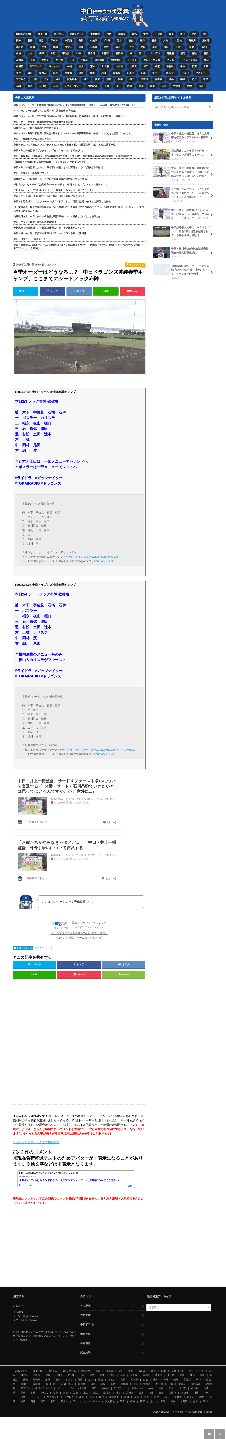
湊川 (201, 85)
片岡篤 (68, 73)
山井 (164, 85)
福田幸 (119, 53)
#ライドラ (74, 556)
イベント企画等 (189, 60)
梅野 (41, 53)
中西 (145, 34)
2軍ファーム (76, 34)
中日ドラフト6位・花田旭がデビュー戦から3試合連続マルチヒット (49, 195)
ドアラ (130, 47)
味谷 (55, 73)
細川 (171, 34)
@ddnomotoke (29, 1341)
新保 (205, 79)
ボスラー (171, 73)
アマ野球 (85, 1327)
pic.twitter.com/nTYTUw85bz (117, 749)
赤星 (189, 85)
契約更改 (92, 85)
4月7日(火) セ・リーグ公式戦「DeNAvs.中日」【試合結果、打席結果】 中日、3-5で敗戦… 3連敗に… (69, 116)
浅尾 (34, 79)
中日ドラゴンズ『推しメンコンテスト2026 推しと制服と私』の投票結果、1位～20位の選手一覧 (64, 144)
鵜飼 (80, 40)
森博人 (42, 73)
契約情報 (115, 60)
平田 (106, 85)
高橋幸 (19, 60)
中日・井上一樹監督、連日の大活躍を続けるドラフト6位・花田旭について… (181, 137)
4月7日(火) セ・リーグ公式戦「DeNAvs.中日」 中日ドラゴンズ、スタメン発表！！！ (60, 184)
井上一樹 (42, 34)
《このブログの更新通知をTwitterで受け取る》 (79, 954)
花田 (18, 85)
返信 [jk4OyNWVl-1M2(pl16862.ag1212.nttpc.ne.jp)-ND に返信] (130, 1207)
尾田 (143, 47)
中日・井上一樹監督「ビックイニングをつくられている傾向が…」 (48, 150)
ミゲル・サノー (73, 85)
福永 (41, 40)
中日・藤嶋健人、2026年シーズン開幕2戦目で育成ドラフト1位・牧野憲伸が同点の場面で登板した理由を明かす (73, 156)
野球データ (36, 66)
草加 (32, 47)
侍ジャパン (54, 66)
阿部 (129, 85)
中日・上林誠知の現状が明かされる (32, 139)
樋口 (206, 60)
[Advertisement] (49, 1061)
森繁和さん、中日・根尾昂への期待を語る (35, 127)
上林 (154, 47)
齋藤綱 (170, 53)
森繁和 (116, 73)
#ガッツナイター (85, 749)
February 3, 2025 (104, 561)
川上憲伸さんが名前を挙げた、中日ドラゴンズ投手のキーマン (181, 154)
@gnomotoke (31, 1337)
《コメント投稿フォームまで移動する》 (79, 959)
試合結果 (99, 60)
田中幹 (54, 40)
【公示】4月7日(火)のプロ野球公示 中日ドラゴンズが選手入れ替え (49, 161)
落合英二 (59, 34)
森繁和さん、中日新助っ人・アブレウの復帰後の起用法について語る (50, 179)
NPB (58, 79)
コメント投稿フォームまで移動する (36, 1163)
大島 (165, 40)
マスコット (201, 73)
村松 (30, 40)
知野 (53, 53)
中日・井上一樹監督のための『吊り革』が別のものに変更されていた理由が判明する (58, 167)
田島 (152, 85)
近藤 (205, 66)
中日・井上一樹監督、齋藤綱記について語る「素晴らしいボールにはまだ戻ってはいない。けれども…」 (181, 174)
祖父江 (68, 47)
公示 (46, 79)
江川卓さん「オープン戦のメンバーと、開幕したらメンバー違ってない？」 (53, 190)
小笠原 (93, 40)
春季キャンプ (43, 969)
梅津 (142, 40)
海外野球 (85, 1355)
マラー (155, 73)
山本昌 (119, 66)
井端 (69, 66)
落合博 (91, 53)
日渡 (194, 66)
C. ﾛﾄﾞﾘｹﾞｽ (154, 53)
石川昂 (158, 34)
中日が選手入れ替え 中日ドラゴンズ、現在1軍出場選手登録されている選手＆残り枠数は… (181, 233)
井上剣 (59, 60)
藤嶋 (80, 47)
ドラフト (132, 60)
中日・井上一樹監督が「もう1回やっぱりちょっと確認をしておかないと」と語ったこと (181, 214)
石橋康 (93, 47)
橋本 (117, 47)
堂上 (141, 85)
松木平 (204, 47)
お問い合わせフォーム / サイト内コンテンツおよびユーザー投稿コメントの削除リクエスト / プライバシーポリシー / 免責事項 (44, 1357)
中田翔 (68, 40)
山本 (30, 53)
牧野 (30, 85)
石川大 (42, 85)
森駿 (194, 53)
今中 (182, 66)
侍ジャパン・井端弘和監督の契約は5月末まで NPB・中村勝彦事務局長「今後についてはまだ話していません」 (73, 133)
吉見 (81, 66)
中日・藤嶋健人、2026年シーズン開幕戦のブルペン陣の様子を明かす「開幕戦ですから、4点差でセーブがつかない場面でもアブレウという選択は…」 (78, 246)
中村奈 (45, 60)
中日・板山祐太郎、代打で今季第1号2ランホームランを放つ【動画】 (50, 233)
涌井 (154, 40)
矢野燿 (144, 79)
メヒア (178, 47)
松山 (182, 34)
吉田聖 (158, 79)
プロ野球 (85, 1336)
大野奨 (176, 85)
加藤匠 (105, 53)
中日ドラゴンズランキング (86, 950)
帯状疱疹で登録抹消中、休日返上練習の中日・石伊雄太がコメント (48, 227)
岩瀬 (103, 73)
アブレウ (21, 79)
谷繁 (157, 66)
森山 (30, 73)
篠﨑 (182, 79)
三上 (55, 85)
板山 (166, 47)
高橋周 (192, 40)
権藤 (92, 73)
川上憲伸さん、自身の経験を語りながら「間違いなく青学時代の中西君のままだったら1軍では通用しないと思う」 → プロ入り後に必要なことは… (78, 209)
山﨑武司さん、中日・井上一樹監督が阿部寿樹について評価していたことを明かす (57, 216)
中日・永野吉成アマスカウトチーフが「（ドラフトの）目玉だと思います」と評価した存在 (62, 201)
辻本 (119, 40)
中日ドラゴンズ (152, 60)
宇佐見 (65, 53)
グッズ (170, 60)
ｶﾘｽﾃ (78, 53)
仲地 (44, 47)
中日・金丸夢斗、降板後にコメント (32, 173)
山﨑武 (133, 66)
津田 (55, 47)
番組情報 (95, 34)
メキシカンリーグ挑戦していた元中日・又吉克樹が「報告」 (45, 110)
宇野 (109, 79)
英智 (97, 79)
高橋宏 (121, 34)
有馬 (32, 60)
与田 (131, 79)
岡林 (18, 40)
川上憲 (105, 66)
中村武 (170, 66)
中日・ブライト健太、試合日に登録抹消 (34, 222)
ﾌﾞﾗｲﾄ (107, 40)
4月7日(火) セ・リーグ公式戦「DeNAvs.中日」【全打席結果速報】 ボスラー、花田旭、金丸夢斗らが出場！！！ (74, 105)
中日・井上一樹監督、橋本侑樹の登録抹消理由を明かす (43, 122)
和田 (146, 66)
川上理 (130, 73)
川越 (143, 73)
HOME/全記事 (23, 34)
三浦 (71, 60)
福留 (80, 73)
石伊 (206, 53)
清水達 (205, 40)
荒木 (92, 66)
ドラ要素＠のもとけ (180, 1433)
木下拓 (19, 47)
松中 (120, 79)
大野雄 (178, 40)
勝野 (106, 47)
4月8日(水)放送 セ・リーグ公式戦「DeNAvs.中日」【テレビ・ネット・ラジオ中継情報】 (181, 272)
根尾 (109, 34)
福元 (182, 53)
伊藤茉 (84, 60)
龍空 (131, 40)
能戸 (194, 79)
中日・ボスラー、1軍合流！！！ (30, 239)
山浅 (18, 53)
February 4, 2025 (104, 753)
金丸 (134, 34)
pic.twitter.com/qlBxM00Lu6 (101, 556)
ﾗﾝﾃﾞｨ (185, 73)
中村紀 (19, 66)
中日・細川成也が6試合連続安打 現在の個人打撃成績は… (182, 252)
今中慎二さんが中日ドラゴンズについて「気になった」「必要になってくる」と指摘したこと (181, 195)
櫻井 (171, 79)
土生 (18, 73)
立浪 (194, 34)
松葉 (191, 47)
